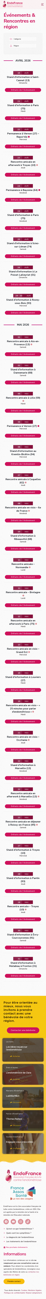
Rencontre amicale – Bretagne (23, 592)
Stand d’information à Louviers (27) (23, 678)
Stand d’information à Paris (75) (23, 107)
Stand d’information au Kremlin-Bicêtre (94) (23, 452)
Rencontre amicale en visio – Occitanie (23, 738)
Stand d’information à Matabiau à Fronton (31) (23, 964)
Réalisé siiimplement (34, 1293)
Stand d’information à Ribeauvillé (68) (23, 537)
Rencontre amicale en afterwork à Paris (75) (22, 622)
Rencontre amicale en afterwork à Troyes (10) (22, 163)
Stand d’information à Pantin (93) (23, 880)
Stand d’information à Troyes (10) (23, 851)
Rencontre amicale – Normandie (23, 565)
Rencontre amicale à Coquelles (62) (23, 481)
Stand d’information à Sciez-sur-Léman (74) (23, 245)
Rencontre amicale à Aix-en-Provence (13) (23, 343)
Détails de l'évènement (23, 90)
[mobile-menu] (40, 4)
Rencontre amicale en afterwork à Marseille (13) (22, 795)
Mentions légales (34, 1290)
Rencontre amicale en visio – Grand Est (23, 650)
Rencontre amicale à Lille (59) (23, 397)
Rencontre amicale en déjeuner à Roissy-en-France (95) (23, 823)
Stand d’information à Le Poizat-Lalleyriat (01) (23, 273)
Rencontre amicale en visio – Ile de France (23, 509)
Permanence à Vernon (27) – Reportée (23, 135)
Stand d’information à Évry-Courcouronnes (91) (23, 936)
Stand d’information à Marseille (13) (23, 766)
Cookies (24, 1290)
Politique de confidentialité (14, 1293)
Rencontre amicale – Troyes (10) (23, 908)
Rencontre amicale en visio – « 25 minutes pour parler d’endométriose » (23, 708)
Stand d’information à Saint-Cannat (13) (23, 78)
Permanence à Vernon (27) (22, 426)
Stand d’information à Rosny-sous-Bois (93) (23, 301)
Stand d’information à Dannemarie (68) (23, 371)
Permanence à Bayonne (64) (22, 190)
